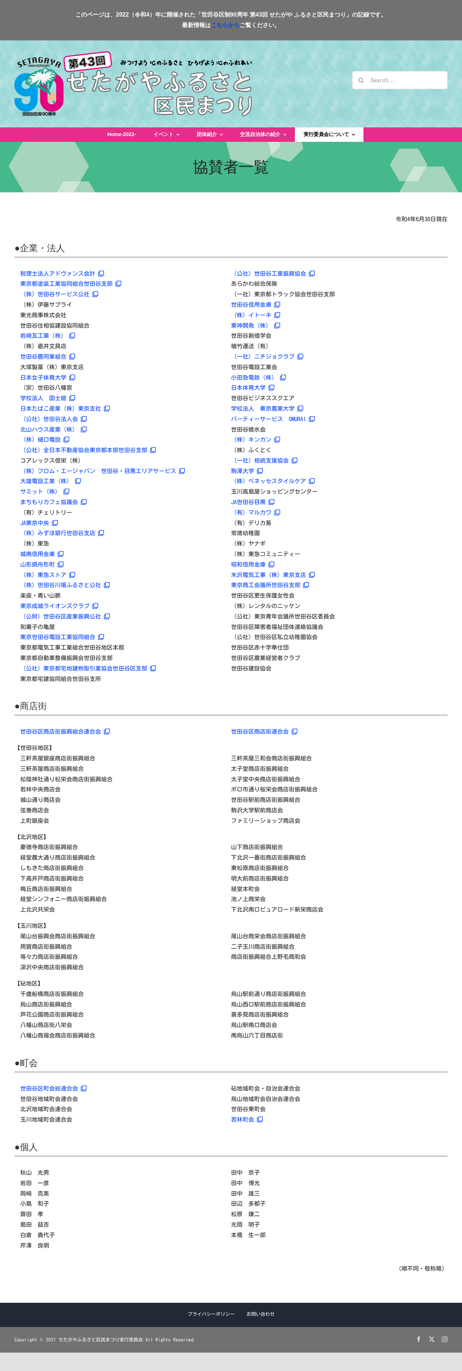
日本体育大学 (252, 387)
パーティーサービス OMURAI (273, 419)
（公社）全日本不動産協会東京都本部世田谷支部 (88, 450)
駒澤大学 (247, 471)
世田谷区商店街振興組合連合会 (65, 731)
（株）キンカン (255, 439)
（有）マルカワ (255, 512)
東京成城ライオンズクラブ (59, 606)
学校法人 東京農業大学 (267, 408)
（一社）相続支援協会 (264, 460)
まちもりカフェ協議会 (53, 502)
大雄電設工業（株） (50, 481)
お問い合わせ (261, 1314)
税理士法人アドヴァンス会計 (62, 273)
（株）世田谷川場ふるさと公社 (65, 585)
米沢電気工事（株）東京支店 (273, 575)
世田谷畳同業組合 (47, 356)
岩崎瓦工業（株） (47, 336)
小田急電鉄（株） (258, 377)
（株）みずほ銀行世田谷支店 (62, 533)
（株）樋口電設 (44, 439)
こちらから (225, 25)
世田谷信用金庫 (255, 304)
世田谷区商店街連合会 (264, 731)
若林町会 (247, 1119)
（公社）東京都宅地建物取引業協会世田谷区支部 (88, 668)
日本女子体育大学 (47, 377)
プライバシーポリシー (211, 1314)
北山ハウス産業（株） (53, 429)
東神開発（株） (255, 325)
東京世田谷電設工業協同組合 (62, 637)
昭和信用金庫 (252, 564)
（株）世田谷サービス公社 (59, 294)
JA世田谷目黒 (252, 502)
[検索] (361, 80)
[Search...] (400, 80)
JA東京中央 (39, 523)
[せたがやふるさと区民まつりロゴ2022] (133, 54)
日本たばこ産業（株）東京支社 (65, 408)
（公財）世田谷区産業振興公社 (65, 616)
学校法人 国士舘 (47, 398)
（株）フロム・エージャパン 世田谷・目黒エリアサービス (102, 471)
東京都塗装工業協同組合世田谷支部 (70, 284)
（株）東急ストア (47, 575)
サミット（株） (44, 491)
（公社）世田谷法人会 (53, 419)
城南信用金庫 (42, 554)
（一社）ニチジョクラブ (267, 356)
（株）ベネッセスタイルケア (273, 481)
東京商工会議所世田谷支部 (270, 585)
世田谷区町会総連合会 (53, 1088)
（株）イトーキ (255, 315)
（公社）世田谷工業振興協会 (273, 273)
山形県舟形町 (42, 564)
